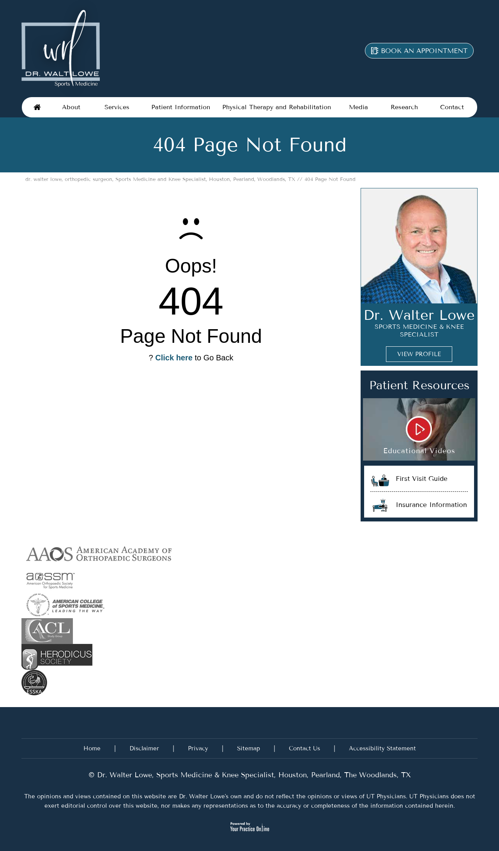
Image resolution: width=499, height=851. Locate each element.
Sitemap (248, 748)
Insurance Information (431, 505)
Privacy (198, 748)
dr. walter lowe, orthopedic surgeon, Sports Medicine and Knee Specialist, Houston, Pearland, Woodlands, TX (160, 179)
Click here (174, 357)
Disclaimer (144, 748)
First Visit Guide (422, 478)
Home (37, 107)
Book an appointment (424, 51)
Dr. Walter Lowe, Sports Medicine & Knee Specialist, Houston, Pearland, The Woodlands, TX (253, 775)
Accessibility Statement (382, 748)
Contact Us (304, 748)
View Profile (419, 354)
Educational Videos (419, 451)
